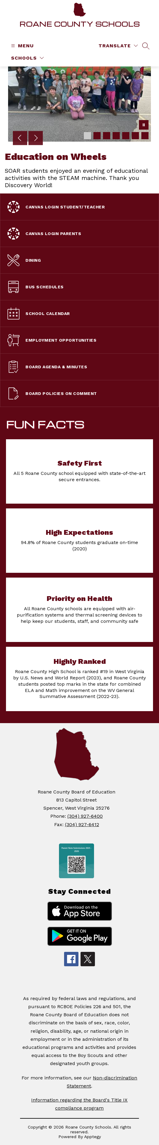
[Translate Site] (118, 45)
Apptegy (92, 1136)
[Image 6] (135, 135)
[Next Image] (35, 138)
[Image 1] (87, 135)
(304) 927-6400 (85, 816)
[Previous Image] (20, 138)
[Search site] (145, 45)
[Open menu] (22, 45)
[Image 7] (145, 135)
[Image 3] (106, 135)
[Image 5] (125, 135)
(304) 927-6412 (82, 824)
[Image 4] (116, 135)
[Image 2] (97, 135)
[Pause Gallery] (144, 125)
